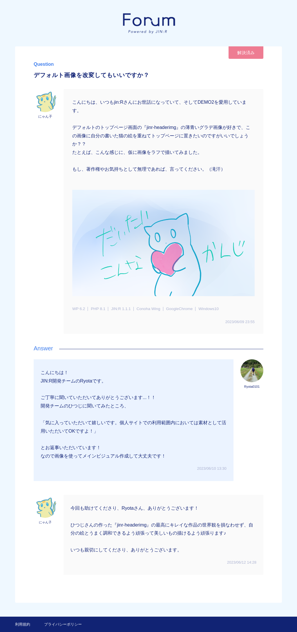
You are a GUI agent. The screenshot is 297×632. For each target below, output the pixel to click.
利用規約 (22, 624)
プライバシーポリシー (63, 624)
